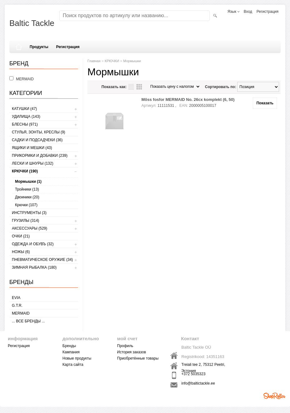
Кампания (71, 352)
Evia (16, 298)
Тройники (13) (27, 189)
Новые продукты (76, 358)
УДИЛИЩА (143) (26, 116)
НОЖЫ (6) (21, 252)
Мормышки (132, 61)
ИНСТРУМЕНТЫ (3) (29, 213)
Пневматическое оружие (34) (42, 259)
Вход (248, 11)
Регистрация (267, 11)
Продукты (39, 47)
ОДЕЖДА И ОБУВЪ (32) (33, 244)
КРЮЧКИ (112, 61)
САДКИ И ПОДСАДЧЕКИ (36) (37, 140)
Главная (94, 61)
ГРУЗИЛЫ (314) (25, 220)
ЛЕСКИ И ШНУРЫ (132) (32, 163)
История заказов (131, 352)
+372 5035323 (193, 374)
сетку (139, 87)
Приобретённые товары (138, 358)
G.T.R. (17, 305)
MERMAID (21, 313)
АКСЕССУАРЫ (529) (29, 228)
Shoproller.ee (274, 396)
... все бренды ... (28, 321)
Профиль (125, 346)
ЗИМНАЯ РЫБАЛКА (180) (34, 267)
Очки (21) (21, 236)
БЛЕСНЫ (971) (25, 124)
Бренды (69, 346)
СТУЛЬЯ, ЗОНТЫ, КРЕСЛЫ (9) (38, 132)
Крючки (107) (26, 205)
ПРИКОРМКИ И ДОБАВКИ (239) (39, 155)
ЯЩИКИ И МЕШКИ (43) (32, 148)
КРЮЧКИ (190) (25, 171)
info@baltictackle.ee (198, 383)
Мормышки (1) (28, 181)
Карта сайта (72, 364)
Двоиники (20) (27, 197)
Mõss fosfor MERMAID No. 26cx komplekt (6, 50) (187, 99)
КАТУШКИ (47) (24, 109)
